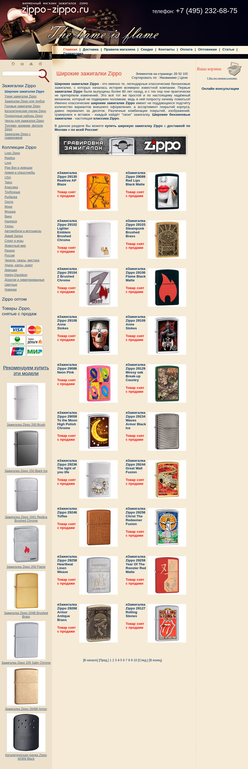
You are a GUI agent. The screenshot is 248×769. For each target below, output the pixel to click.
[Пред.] (104, 660)
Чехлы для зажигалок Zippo (24, 121)
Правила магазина (119, 49)
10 (135, 660)
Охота (9, 202)
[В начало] (90, 660)
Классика (11, 187)
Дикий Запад (14, 236)
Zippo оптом (14, 299)
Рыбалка (11, 197)
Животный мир (15, 246)
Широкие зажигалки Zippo (24, 91)
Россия (10, 255)
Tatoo (8, 182)
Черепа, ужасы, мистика (22, 260)
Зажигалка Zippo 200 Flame (25, 565)
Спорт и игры (14, 241)
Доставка (90, 49)
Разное (10, 250)
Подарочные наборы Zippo (24, 116)
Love (8, 163)
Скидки (147, 49)
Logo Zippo (12, 153)
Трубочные (12, 192)
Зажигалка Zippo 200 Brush (26, 423)
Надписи (11, 221)
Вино (8, 216)
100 (185, 74)
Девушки (11, 270)
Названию (168, 78)
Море (8, 207)
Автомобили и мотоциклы (23, 231)
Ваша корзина (209, 69)
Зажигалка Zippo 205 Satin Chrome (26, 661)
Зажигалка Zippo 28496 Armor (26, 707)
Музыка (10, 211)
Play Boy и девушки (18, 168)
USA (8, 177)
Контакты (166, 49)
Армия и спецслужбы (20, 172)
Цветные (11, 285)
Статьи (228, 49)
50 (180, 74)
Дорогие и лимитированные (24, 280)
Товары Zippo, (16, 308)
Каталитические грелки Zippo (25, 111)
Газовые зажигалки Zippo (22, 106)
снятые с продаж (19, 313)
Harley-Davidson (16, 275)
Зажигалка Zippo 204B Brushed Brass (26, 613)
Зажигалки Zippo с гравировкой (18, 136)
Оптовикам (207, 49)
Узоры (9, 226)
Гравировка (73, 53)
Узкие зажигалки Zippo (20, 96)
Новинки (11, 289)
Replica (10, 158)
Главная (70, 49)
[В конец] (155, 660)
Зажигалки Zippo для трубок (25, 101)
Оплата (186, 49)
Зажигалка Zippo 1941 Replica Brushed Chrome (26, 517)
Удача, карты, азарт (19, 265)
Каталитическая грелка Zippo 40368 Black (26, 756)
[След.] (143, 660)
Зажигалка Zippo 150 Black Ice (26, 469)
